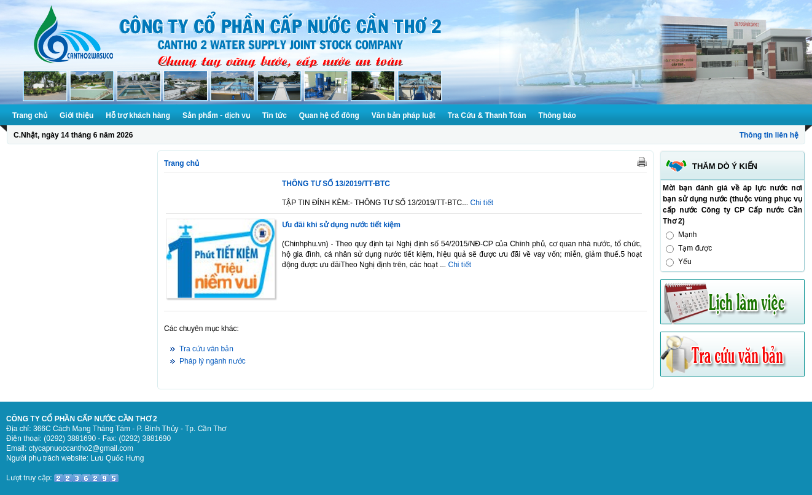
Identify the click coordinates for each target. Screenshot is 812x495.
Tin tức (274, 115)
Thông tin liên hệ (769, 135)
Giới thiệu (76, 115)
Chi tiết (482, 202)
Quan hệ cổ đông (329, 115)
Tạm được (695, 248)
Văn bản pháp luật (403, 115)
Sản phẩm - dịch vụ (216, 115)
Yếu (685, 261)
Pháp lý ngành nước (212, 361)
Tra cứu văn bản (206, 349)
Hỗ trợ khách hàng (138, 115)
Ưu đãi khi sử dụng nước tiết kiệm (341, 224)
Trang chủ (29, 115)
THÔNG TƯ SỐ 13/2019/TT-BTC (336, 183)
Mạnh (687, 234)
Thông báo (557, 115)
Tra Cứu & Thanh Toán (487, 115)
